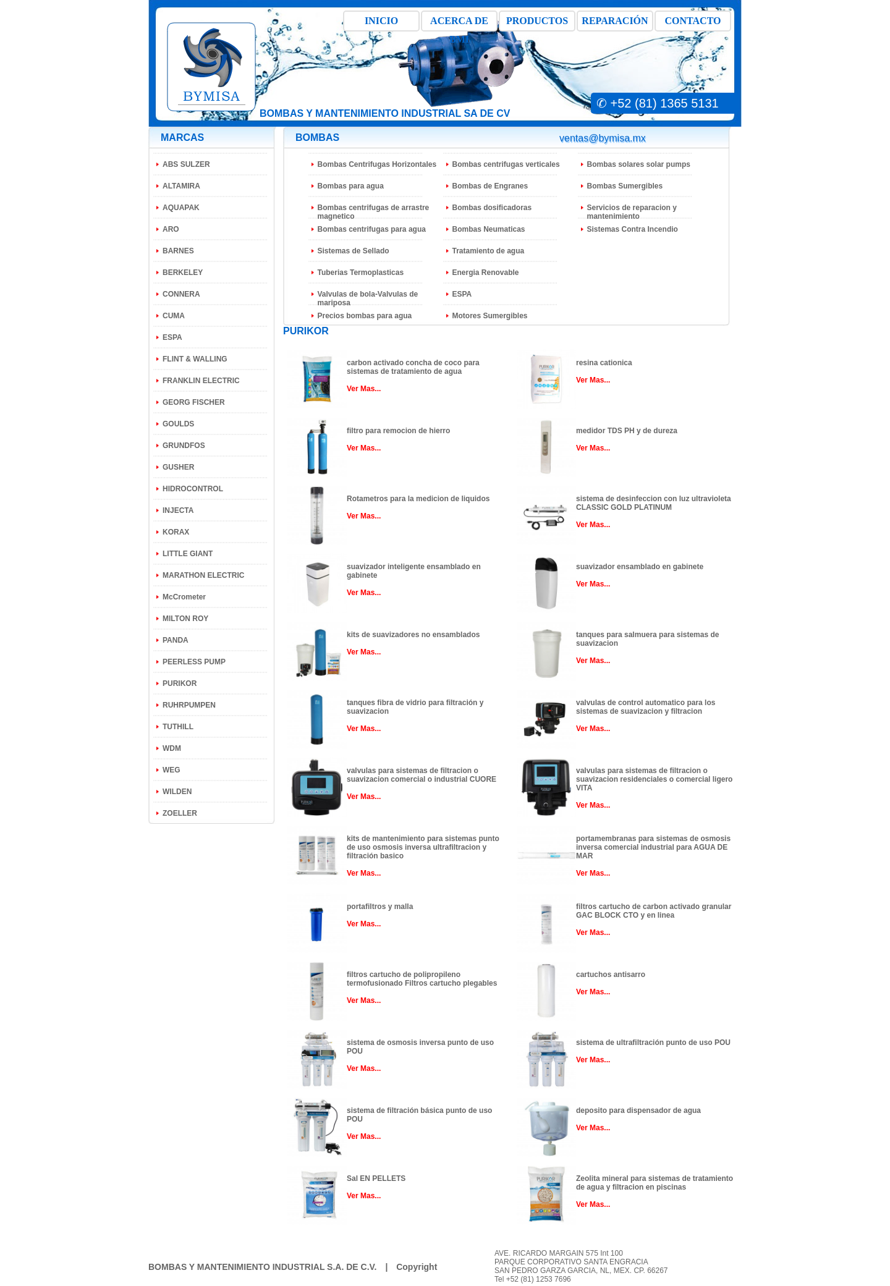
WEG (171, 770)
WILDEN (177, 791)
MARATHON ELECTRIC (203, 575)
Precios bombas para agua (365, 315)
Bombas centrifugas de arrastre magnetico (374, 212)
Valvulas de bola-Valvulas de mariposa (368, 298)
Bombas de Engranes (490, 186)
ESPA (172, 337)
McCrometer (184, 597)
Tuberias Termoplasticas (361, 272)
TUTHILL (178, 726)
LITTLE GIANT (188, 553)
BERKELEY (183, 272)
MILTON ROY (185, 618)
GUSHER (178, 467)
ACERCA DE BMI (459, 23)
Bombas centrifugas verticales (506, 164)
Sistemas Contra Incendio (632, 229)
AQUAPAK (181, 207)
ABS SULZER (186, 164)
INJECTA (178, 510)
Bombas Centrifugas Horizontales (377, 164)
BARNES (178, 251)
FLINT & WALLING (195, 359)
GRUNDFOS (184, 445)
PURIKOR (180, 683)
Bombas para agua (351, 186)
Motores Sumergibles (490, 315)
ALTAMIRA (181, 186)
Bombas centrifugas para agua (372, 229)
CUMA (174, 315)
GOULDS (178, 424)
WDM (172, 748)
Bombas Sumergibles (625, 186)
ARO (171, 229)
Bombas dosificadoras (492, 207)
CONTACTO (693, 20)
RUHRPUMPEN (189, 705)
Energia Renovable (485, 272)
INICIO (381, 20)
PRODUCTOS (537, 20)
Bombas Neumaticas (488, 229)
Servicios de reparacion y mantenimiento (632, 212)
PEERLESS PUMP (194, 662)
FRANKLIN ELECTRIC (201, 380)
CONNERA (181, 294)
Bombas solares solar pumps (638, 164)
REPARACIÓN (615, 20)
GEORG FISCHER (194, 402)
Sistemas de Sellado (353, 251)
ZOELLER (180, 813)
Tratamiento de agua (488, 251)
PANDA (176, 640)
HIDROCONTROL (193, 488)
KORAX (176, 532)
